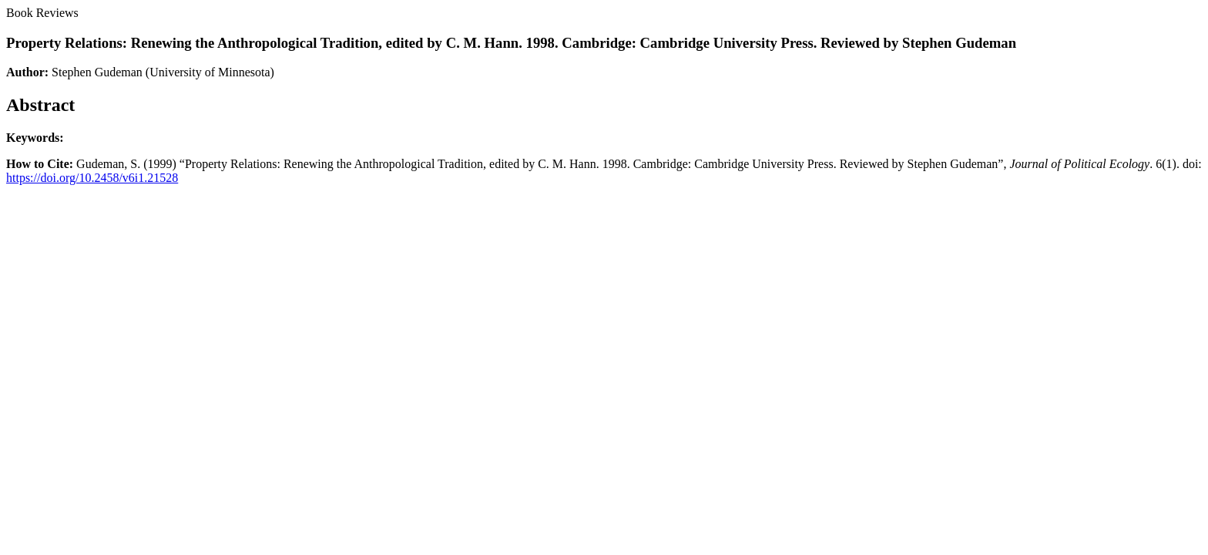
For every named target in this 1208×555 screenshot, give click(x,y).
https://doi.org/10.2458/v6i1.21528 (92, 177)
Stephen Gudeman (97, 72)
